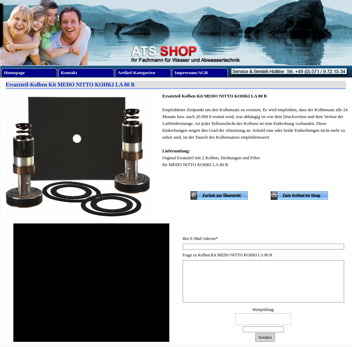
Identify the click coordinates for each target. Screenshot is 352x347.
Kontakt (69, 72)
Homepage (14, 72)
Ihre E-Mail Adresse (200, 238)
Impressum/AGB (191, 72)
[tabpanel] (255, 134)
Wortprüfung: (263, 309)
